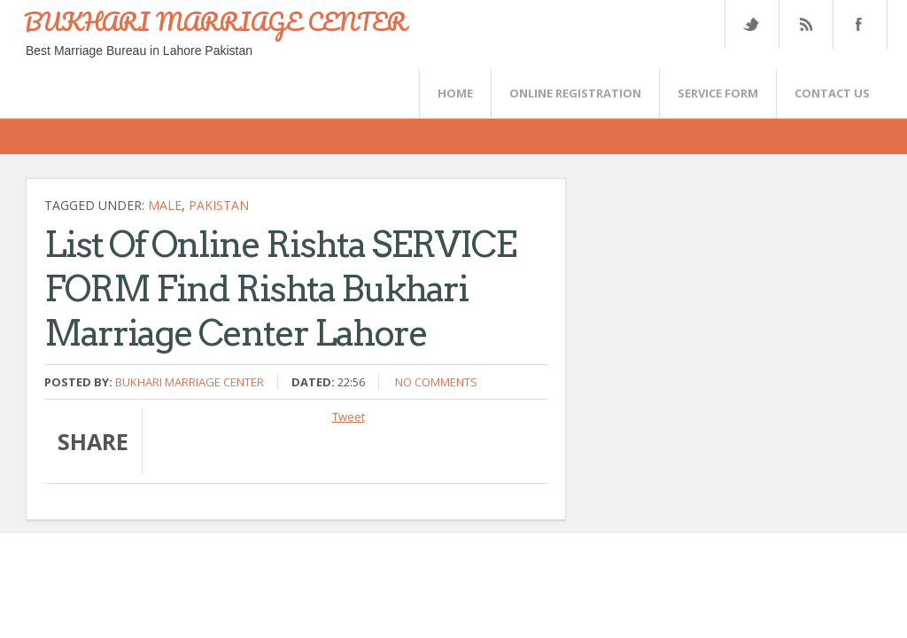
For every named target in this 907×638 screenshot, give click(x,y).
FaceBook (856, 24)
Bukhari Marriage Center (189, 382)
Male (165, 205)
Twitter (751, 24)
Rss (805, 24)
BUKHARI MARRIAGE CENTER (215, 21)
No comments (436, 382)
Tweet (348, 416)
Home (455, 93)
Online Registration (575, 93)
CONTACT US (832, 93)
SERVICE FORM (718, 93)
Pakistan (219, 205)
